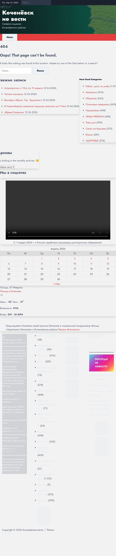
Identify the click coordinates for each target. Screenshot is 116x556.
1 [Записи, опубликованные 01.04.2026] (41, 258)
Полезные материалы (97, 104)
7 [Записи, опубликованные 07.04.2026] (25, 264)
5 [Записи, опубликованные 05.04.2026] (108, 258)
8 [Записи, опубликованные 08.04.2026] (42, 264)
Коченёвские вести (18, 15)
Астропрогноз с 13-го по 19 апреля (23, 88)
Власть (89, 134)
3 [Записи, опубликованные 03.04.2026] (75, 258)
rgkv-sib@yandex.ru (18, 431)
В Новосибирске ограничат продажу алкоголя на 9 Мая (35, 106)
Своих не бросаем (96, 128)
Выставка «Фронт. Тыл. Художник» (23, 100)
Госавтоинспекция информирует (47, 369)
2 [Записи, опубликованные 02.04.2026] (58, 258)
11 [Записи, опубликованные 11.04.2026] (91, 264)
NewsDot (7, 533)
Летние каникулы (13, 94)
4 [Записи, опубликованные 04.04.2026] (91, 258)
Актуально (91, 92)
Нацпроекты (92, 110)
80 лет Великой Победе (46, 347)
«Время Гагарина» (14, 112)
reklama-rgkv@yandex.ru (9, 450)
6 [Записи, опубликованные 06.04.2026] (9, 264)
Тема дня (91, 122)
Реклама (42, 484)
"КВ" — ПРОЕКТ (47, 336)
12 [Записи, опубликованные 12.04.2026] (108, 264)
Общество (91, 98)
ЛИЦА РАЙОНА (95, 116)
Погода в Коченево (10, 291)
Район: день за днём (97, 86)
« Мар (56, 284)
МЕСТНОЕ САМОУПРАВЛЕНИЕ (46, 404)
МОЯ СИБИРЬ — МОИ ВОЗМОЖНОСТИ (46, 419)
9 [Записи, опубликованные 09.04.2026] (58, 264)
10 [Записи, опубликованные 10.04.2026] (74, 264)
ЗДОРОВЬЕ (92, 140)
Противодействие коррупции (46, 463)
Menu (10, 37)
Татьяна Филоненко (69, 329)
